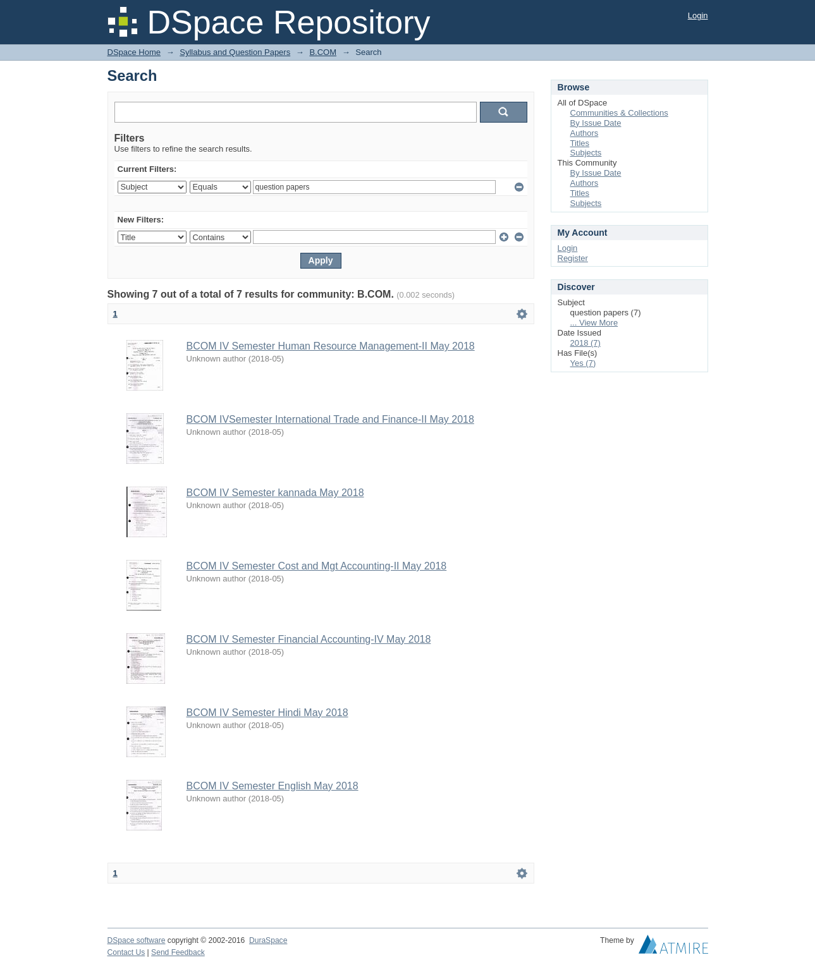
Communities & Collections (619, 113)
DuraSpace (268, 940)
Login (698, 15)
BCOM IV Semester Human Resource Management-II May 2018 (331, 346)
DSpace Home (134, 52)
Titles (580, 143)
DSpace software (136, 940)
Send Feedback (178, 952)
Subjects (586, 152)
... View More (594, 322)
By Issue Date (596, 123)
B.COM (322, 52)
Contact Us (126, 952)
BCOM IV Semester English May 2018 (272, 786)
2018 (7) (585, 343)
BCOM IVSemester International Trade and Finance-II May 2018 (330, 419)
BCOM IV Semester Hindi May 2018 (267, 712)
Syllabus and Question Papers (235, 52)
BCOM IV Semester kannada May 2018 (275, 492)
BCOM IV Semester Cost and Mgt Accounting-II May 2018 (317, 566)
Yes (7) (583, 363)
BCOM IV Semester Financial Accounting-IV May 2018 (309, 639)
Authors (584, 133)
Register (573, 258)
